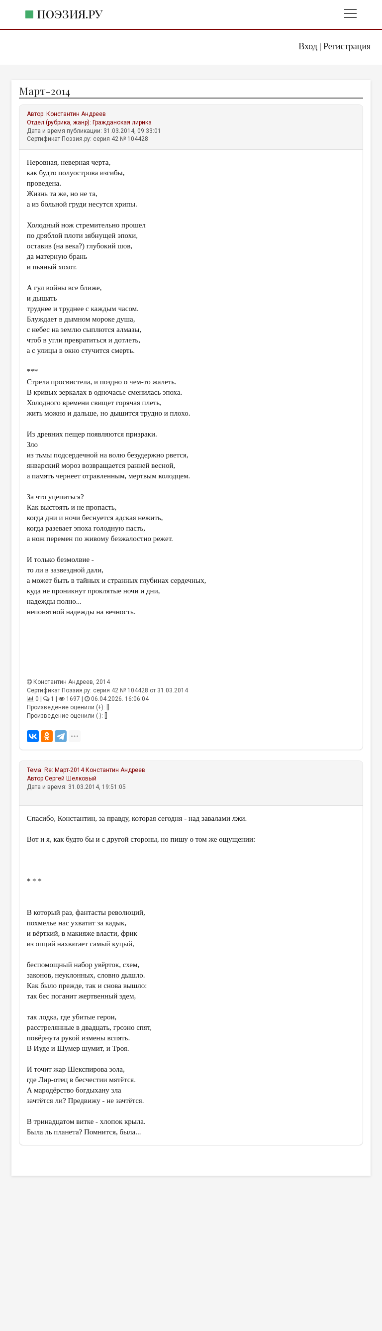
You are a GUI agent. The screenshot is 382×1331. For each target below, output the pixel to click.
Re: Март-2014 (64, 770)
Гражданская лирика (122, 122)
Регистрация (347, 46)
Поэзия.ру (69, 13)
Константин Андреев (76, 114)
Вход (307, 46)
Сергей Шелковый (70, 778)
